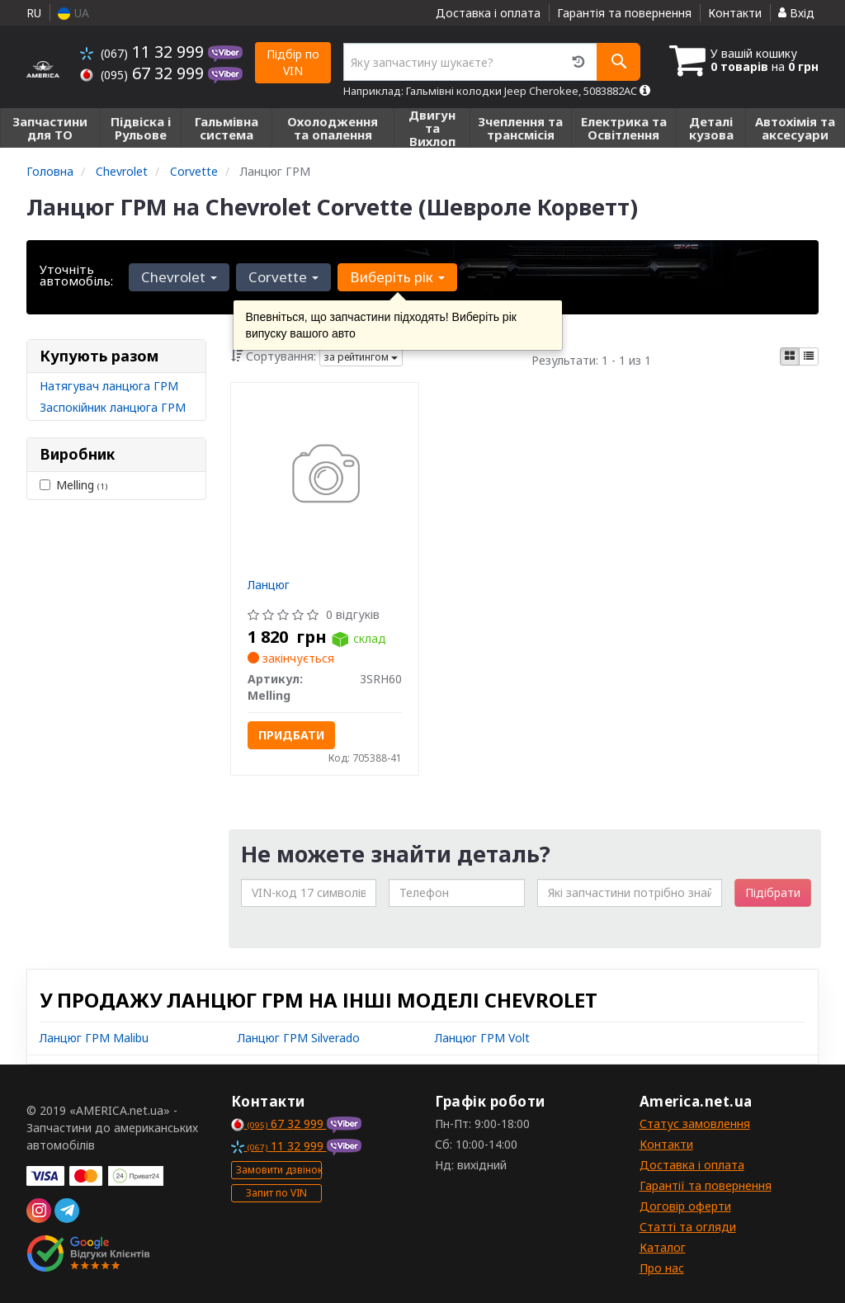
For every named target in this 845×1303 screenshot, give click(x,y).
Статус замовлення (695, 1123)
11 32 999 (144, 51)
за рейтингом (361, 357)
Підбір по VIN (293, 62)
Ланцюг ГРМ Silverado (299, 1038)
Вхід (796, 13)
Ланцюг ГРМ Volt (482, 1038)
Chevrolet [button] (179, 276)
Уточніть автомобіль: (76, 275)
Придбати (291, 735)
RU (33, 13)
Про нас (662, 1268)
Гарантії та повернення (706, 1185)
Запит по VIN (276, 1193)
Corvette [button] (283, 276)
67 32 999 (144, 73)
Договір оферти (685, 1206)
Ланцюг (269, 584)
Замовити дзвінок (279, 1170)
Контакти (735, 13)
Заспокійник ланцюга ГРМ (113, 407)
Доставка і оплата (488, 13)
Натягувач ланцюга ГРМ (109, 386)
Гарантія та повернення (624, 13)
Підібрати (772, 892)
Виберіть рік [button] (397, 276)
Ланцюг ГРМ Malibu (94, 1038)
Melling (73, 485)
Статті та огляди (688, 1227)
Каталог (663, 1247)
